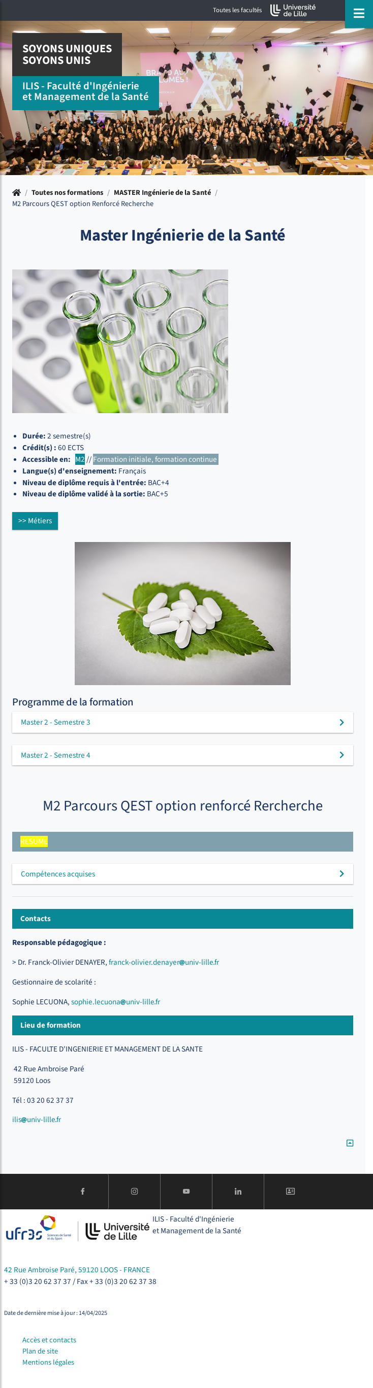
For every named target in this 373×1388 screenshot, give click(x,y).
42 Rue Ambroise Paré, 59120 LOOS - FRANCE (77, 1269)
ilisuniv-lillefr (36, 1119)
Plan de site (40, 1351)
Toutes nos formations (67, 192)
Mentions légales (48, 1362)
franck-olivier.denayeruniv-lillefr (164, 962)
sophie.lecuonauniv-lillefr (116, 1001)
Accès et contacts (49, 1340)
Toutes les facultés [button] (237, 10)
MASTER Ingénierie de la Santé (162, 192)
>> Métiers (35, 520)
